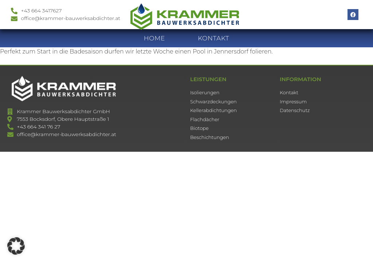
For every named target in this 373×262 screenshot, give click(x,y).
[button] (16, 246)
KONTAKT (213, 41)
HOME (154, 41)
